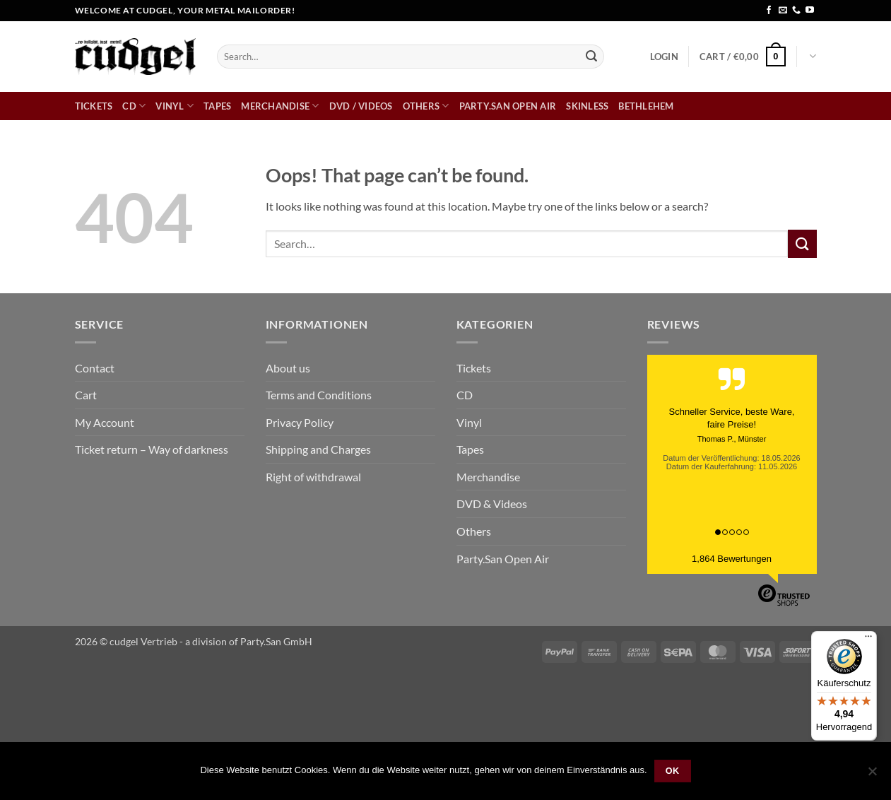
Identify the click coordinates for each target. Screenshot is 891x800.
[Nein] (871, 775)
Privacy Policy (300, 422)
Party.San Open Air (508, 106)
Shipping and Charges (318, 449)
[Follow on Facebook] (769, 11)
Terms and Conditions (319, 394)
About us (288, 368)
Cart (86, 394)
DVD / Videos (361, 106)
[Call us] (796, 11)
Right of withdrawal (313, 476)
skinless (587, 106)
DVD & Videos (491, 503)
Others (426, 105)
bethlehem (645, 106)
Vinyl (174, 105)
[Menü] (868, 639)
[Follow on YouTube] (810, 11)
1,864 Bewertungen (732, 558)
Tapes (217, 106)
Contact (94, 368)
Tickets (94, 106)
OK (673, 771)
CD (134, 105)
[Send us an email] (783, 11)
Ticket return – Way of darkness (151, 449)
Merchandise (280, 105)
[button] (664, 56)
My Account (104, 422)
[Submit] (591, 57)
